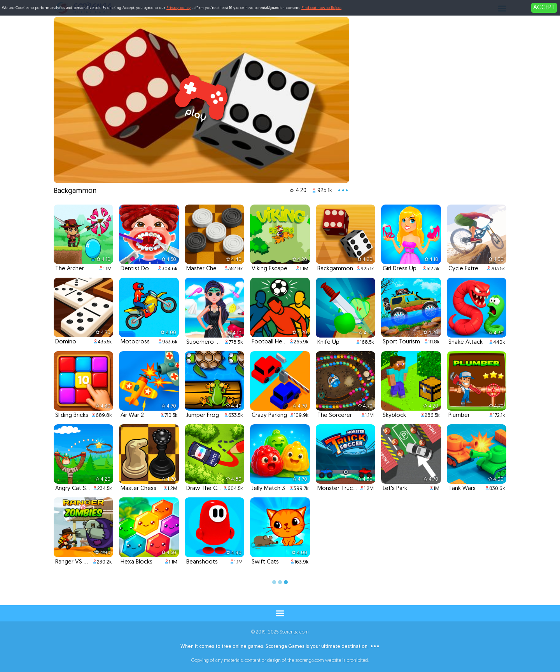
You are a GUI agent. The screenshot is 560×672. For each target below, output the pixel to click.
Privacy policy (178, 8)
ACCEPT (544, 8)
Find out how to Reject (321, 8)
